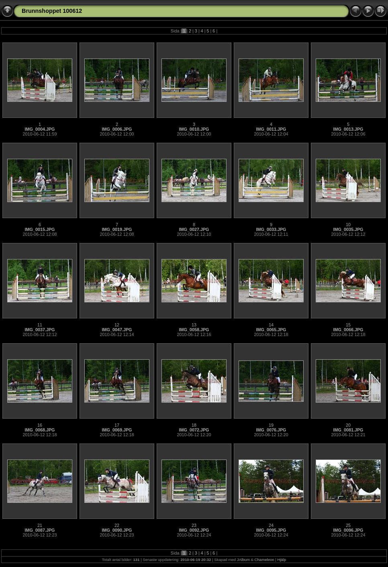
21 (39, 525)
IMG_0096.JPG (348, 530)
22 (116, 525)
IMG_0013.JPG (348, 129)
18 (194, 425)
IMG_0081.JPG (348, 429)
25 (348, 525)
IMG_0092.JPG (194, 530)
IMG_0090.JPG (117, 530)
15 (348, 324)
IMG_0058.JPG (194, 329)
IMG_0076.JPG (271, 429)
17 (116, 425)
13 (194, 324)
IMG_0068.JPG (40, 429)
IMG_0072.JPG (194, 429)
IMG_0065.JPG (271, 329)
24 (271, 525)
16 (39, 425)
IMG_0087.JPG (40, 530)
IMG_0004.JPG (40, 129)
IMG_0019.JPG (117, 229)
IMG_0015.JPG (40, 229)
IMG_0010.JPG (194, 129)
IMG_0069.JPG (117, 429)
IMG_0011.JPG (271, 129)
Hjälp (282, 559)
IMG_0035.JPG (348, 229)
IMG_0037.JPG (40, 329)
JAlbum (243, 559)
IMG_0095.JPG (271, 530)
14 (271, 324)
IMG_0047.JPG (117, 329)
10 (348, 224)
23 (194, 525)
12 (116, 324)
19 (271, 425)
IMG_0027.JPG (194, 229)
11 (39, 324)
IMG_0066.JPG (348, 329)
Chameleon (264, 559)
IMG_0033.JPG (271, 229)
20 (348, 425)
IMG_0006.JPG (117, 129)
